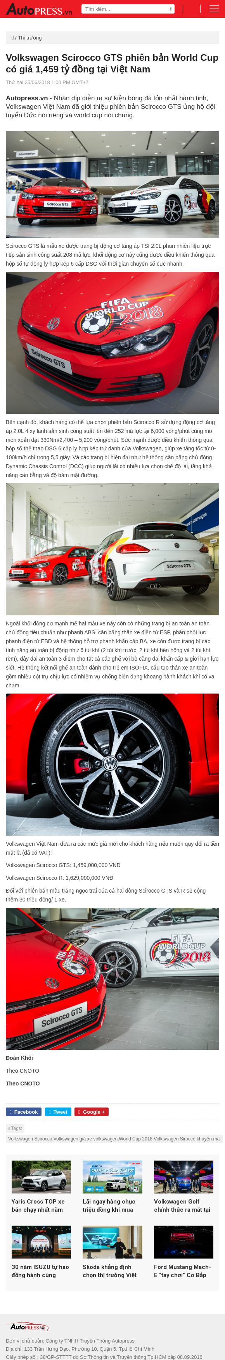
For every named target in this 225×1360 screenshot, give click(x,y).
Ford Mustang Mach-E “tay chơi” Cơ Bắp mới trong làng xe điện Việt (182, 1281)
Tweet (58, 1112)
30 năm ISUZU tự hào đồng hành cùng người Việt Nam (40, 1281)
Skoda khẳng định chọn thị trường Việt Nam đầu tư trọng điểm (110, 1281)
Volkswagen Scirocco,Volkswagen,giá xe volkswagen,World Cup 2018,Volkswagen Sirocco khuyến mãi (114, 1139)
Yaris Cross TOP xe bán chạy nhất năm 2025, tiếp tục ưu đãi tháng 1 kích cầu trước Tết (39, 1211)
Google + (91, 1112)
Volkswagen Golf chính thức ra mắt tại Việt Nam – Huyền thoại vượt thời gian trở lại (182, 1211)
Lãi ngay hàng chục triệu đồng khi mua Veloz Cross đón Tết (111, 1211)
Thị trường (30, 38)
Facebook (24, 1112)
